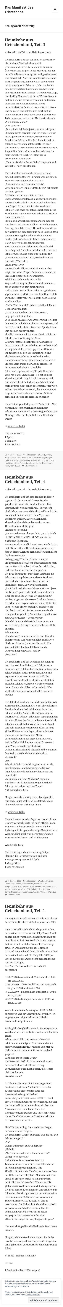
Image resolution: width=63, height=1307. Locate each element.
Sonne (7, 892)
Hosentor (38, 886)
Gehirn (8, 460)
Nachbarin (49, 460)
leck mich (47, 886)
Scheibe (37, 463)
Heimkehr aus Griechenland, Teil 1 (25, 908)
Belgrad (8, 457)
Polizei (22, 463)
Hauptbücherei (40, 883)
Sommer (48, 889)
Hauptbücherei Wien (13, 886)
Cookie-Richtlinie (33, 1294)
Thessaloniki (47, 463)
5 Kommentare (31, 465)
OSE (28, 889)
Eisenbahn (26, 457)
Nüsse (16, 463)
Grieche (14, 460)
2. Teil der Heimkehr (24, 1255)
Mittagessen (31, 454)
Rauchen (30, 463)
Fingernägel (47, 457)
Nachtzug (9, 463)
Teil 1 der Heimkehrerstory (36, 52)
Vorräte (36, 892)
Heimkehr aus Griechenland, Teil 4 (25, 479)
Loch (54, 886)
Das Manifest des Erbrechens (19, 9)
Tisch (7, 465)
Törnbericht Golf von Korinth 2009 (37, 922)
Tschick (13, 465)
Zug (18, 465)
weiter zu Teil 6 (16, 426)
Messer (34, 460)
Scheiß (42, 889)
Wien (50, 892)
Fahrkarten (36, 457)
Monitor (41, 460)
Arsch (42, 454)
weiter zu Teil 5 (16, 811)
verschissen (27, 892)
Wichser (43, 892)
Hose (32, 886)
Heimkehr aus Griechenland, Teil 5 (25, 42)
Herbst (26, 886)
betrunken (16, 457)
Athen (48, 454)
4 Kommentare (14, 894)
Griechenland (24, 460)
